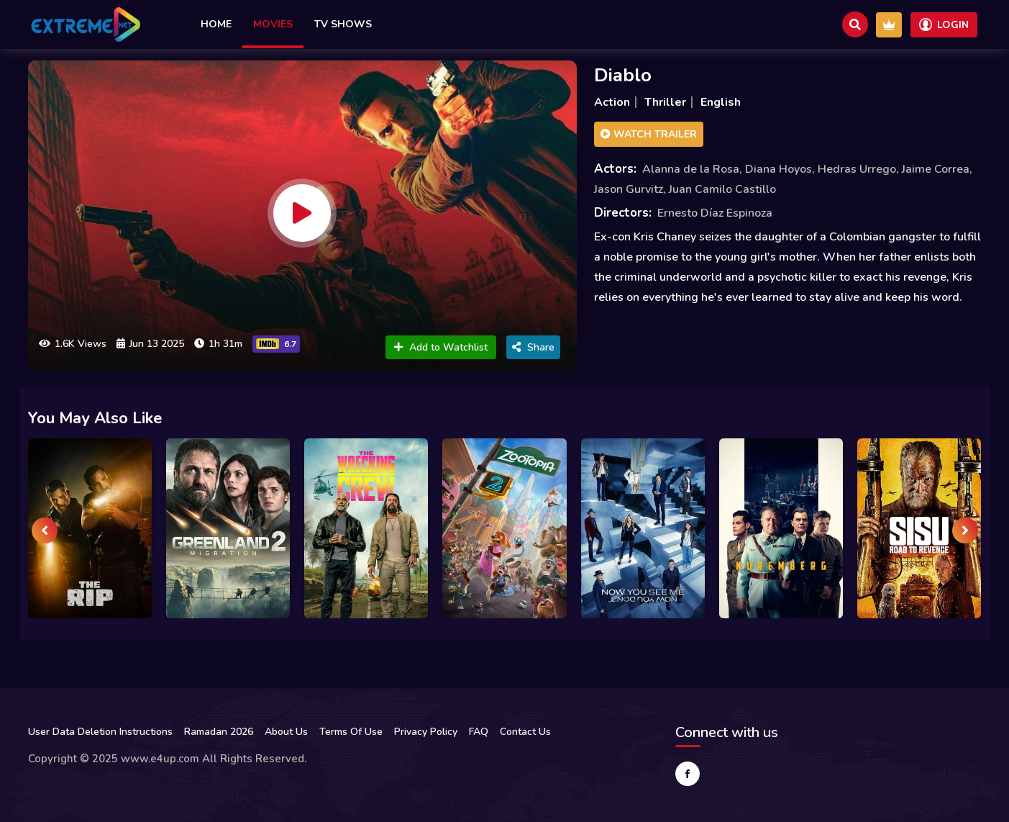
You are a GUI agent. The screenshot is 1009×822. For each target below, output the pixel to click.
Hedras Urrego (857, 169)
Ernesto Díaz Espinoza (714, 213)
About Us (286, 732)
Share (533, 347)
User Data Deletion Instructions (100, 732)
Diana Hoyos (778, 169)
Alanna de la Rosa (690, 169)
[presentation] (45, 530)
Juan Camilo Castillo (722, 189)
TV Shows (343, 24)
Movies (273, 24)
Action (612, 102)
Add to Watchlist (441, 347)
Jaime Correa (935, 169)
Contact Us (525, 732)
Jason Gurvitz (628, 189)
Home (216, 24)
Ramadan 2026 (218, 732)
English (720, 102)
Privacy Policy (425, 732)
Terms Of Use (351, 732)
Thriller (665, 102)
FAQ (478, 732)
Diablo (623, 75)
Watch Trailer (649, 134)
